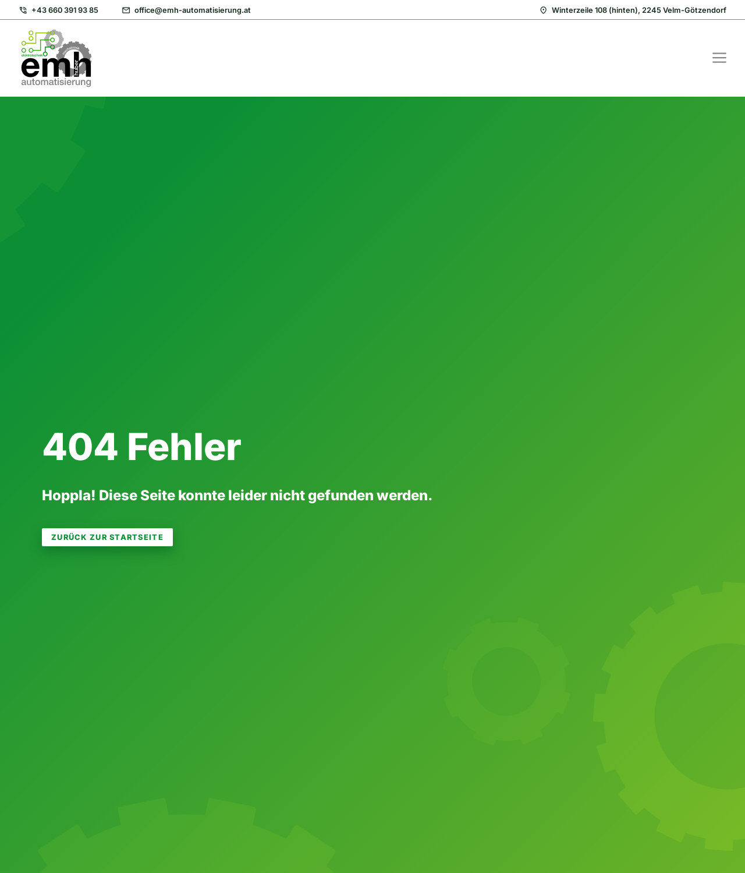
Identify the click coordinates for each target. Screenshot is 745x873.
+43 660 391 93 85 (64, 10)
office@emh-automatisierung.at (192, 10)
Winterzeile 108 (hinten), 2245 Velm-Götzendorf (639, 10)
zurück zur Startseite (107, 537)
